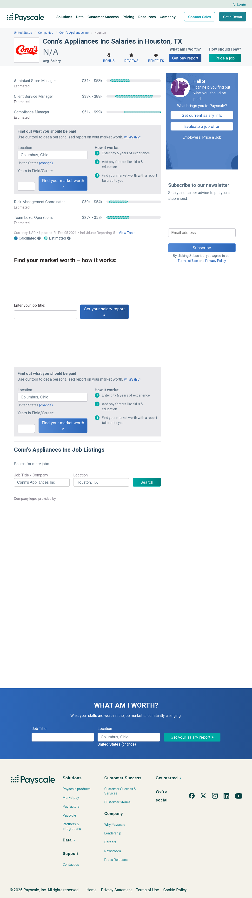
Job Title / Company (31, 475)
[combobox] (52, 155)
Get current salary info (202, 115)
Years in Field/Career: (36, 171)
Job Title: (39, 728)
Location (80, 475)
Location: (25, 147)
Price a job (225, 58)
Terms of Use (188, 261)
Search (146, 482)
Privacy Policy (215, 261)
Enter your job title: (29, 305)
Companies (45, 32)
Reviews (131, 57)
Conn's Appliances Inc (74, 32)
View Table (127, 233)
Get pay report (185, 58)
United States (23, 32)
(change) (46, 163)
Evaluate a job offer (201, 126)
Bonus (109, 57)
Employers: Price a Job (201, 137)
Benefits (156, 57)
